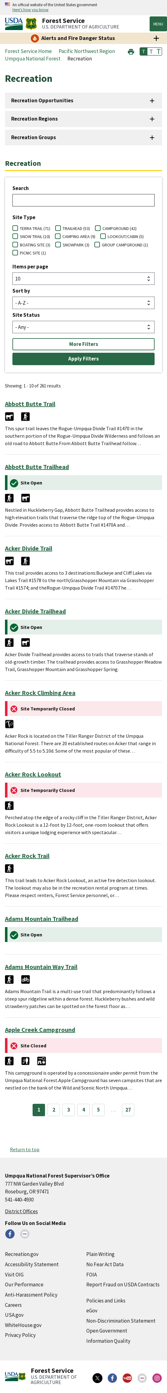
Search (20, 188)
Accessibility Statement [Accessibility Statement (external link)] (32, 1264)
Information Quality (108, 1341)
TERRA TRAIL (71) (35, 228)
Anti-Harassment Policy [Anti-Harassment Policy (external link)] (31, 1294)
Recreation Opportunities (42, 100)
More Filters (83, 344)
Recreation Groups (33, 137)
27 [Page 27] (128, 1109)
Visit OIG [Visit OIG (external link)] (14, 1274)
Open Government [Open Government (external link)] (106, 1330)
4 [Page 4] (83, 1109)
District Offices (21, 1211)
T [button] (143, 51)
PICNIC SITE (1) (33, 253)
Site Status (26, 315)
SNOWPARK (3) (76, 245)
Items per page (30, 266)
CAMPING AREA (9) (78, 236)
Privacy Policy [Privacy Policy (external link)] (20, 1335)
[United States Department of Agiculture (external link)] (15, 24)
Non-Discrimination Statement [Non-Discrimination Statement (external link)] (121, 1320)
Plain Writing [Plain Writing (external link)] (100, 1254)
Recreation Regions (34, 118)
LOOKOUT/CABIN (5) (126, 236)
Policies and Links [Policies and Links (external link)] (105, 1300)
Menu (158, 24)
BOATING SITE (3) (35, 245)
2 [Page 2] (53, 1109)
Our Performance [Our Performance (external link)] (24, 1284)
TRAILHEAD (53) (76, 228)
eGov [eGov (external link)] (91, 1310)
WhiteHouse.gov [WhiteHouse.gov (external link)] (23, 1325)
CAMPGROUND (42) (119, 228)
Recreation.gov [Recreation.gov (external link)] (21, 1254)
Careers (13, 1305)
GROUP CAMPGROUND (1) (125, 245)
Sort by (21, 290)
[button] (131, 50)
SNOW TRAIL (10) (35, 236)
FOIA (91, 1274)
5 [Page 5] (98, 1109)
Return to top (24, 1149)
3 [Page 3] (68, 1109)
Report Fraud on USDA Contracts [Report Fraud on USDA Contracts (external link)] (123, 1284)
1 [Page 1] (39, 1109)
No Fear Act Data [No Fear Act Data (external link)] (105, 1264)
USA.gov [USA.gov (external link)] (14, 1314)
